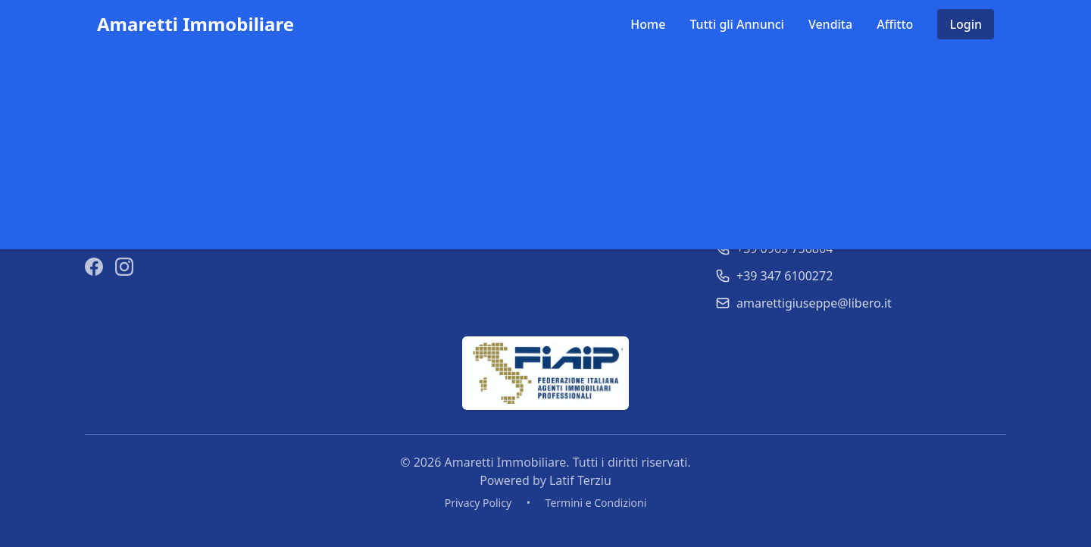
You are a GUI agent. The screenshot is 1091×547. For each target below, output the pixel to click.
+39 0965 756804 (784, 248)
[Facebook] (94, 267)
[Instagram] (124, 267)
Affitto (895, 24)
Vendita (830, 24)
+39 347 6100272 (784, 275)
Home (647, 24)
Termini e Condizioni (596, 502)
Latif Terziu (580, 480)
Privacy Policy (478, 502)
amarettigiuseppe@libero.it (814, 303)
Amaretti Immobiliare (195, 24)
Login (965, 24)
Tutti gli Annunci (736, 24)
